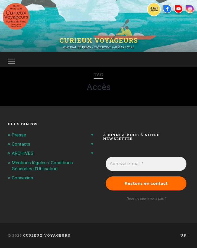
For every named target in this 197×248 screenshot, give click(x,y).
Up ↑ (184, 235)
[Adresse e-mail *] (146, 164)
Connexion (22, 177)
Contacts (21, 144)
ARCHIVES (22, 153)
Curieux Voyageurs (98, 40)
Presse (19, 135)
